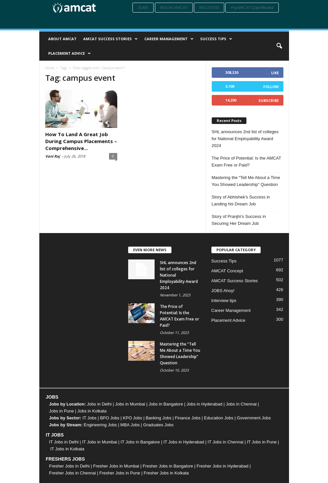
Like (275, 72)
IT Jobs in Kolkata (67, 448)
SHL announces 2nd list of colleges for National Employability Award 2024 (245, 138)
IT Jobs (89, 417)
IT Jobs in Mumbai (99, 441)
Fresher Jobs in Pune (119, 472)
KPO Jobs (132, 417)
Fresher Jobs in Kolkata (166, 472)
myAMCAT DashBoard (252, 7)
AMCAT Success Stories (110, 39)
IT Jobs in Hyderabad (184, 441)
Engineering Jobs (100, 424)
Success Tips (216, 39)
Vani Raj (52, 156)
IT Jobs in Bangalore (140, 441)
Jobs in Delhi (99, 404)
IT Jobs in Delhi (64, 441)
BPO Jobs (110, 417)
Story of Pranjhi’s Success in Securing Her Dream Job (239, 220)
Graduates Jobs (158, 424)
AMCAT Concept (227, 270)
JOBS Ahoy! (223, 290)
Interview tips (224, 300)
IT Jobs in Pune (261, 441)
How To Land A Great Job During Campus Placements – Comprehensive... (81, 141)
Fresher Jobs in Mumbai (116, 466)
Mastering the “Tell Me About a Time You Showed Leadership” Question (246, 181)
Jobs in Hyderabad (204, 404)
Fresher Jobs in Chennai (72, 472)
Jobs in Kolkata (91, 410)
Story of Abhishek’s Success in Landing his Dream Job (241, 200)
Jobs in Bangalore (166, 404)
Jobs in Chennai (241, 404)
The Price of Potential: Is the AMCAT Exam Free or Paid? (246, 161)
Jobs (143, 7)
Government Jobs (254, 417)
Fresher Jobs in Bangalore (168, 466)
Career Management (169, 39)
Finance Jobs (187, 417)
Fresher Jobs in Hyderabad (222, 466)
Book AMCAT (174, 7)
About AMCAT (62, 38)
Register (209, 7)
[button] (279, 46)
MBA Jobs (130, 424)
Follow (271, 86)
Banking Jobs (158, 417)
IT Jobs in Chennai (225, 441)
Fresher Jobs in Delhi (69, 466)
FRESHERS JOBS (65, 459)
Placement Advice (69, 53)
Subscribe (268, 100)
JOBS (52, 397)
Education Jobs (219, 417)
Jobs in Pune (61, 410)
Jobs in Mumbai (130, 404)
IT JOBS (55, 435)
